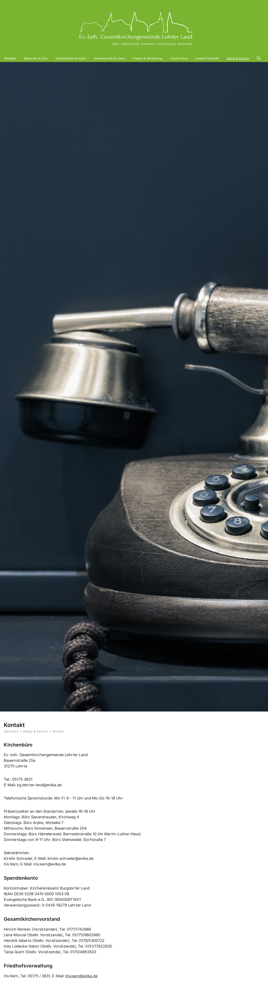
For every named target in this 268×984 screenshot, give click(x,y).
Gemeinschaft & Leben (109, 58)
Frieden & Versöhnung (148, 58)
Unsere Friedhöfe (207, 58)
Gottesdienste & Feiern (70, 58)
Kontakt (58, 731)
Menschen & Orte (36, 58)
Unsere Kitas (179, 58)
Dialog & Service (238, 58)
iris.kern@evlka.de (81, 976)
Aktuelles (10, 58)
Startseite (11, 731)
